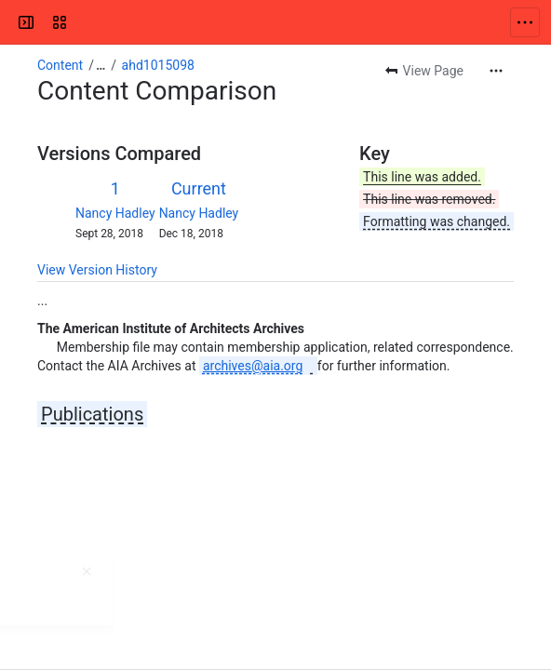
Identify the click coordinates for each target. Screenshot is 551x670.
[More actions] (496, 71)
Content (60, 65)
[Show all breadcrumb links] (100, 65)
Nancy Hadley (115, 213)
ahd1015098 (158, 65)
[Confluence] (85, 22)
